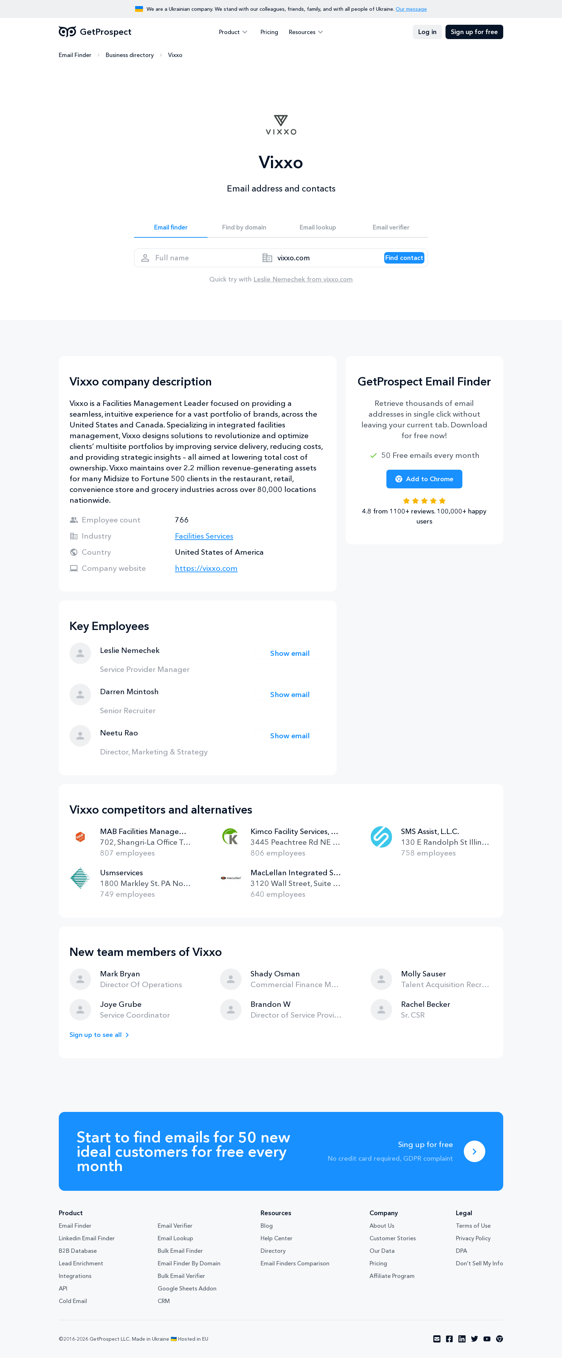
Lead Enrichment (81, 1274)
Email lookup (318, 230)
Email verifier (391, 230)
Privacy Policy (473, 1249)
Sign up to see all (100, 1045)
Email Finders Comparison (295, 1274)
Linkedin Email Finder (87, 1249)
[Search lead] (396, 265)
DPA (461, 1262)
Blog (267, 1237)
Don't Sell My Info (479, 1274)
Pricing (269, 32)
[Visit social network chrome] (499, 1350)
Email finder (170, 230)
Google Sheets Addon (187, 1299)
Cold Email (73, 1312)
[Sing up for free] (474, 1162)
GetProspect (95, 32)
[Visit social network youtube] (487, 1350)
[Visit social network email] (436, 1350)
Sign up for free (474, 32)
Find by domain (244, 230)
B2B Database (78, 1262)
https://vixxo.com (206, 579)
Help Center (276, 1249)
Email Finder (75, 55)
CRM (164, 1312)
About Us (382, 1237)
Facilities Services (204, 547)
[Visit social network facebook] (449, 1350)
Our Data (382, 1262)
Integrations (75, 1287)
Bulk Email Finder (180, 1262)
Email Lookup (175, 1249)
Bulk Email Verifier (181, 1287)
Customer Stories (393, 1249)
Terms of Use (473, 1237)
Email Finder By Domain (189, 1274)
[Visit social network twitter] (474, 1350)
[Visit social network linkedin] (462, 1350)
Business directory (130, 55)
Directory (273, 1262)
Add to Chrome (424, 490)
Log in (427, 32)
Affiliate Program (392, 1287)
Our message (411, 9)
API (63, 1299)
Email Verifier (175, 1237)
